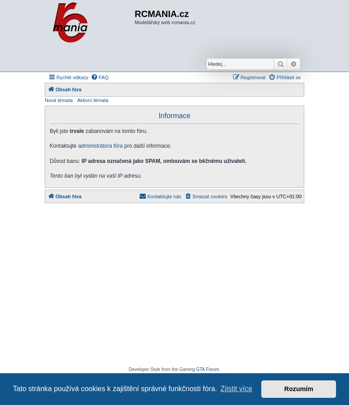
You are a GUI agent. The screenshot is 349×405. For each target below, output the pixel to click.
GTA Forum (207, 369)
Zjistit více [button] (236, 388)
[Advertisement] (174, 287)
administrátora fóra (100, 146)
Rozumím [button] (298, 388)
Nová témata (58, 100)
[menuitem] (100, 77)
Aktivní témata (92, 100)
